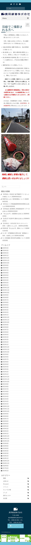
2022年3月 (5, 369)
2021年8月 (5, 386)
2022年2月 (5, 371)
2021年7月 (5, 389)
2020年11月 (5, 408)
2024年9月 (5, 295)
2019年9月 (5, 443)
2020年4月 (5, 426)
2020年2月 (5, 431)
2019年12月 (5, 436)
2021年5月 (5, 394)
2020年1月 (5, 433)
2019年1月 (5, 458)
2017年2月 (5, 468)
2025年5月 (5, 275)
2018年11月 (5, 463)
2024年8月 (5, 297)
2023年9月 (5, 324)
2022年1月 (5, 374)
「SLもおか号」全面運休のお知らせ (12, 213)
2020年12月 (5, 406)
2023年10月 (5, 322)
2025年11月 (5, 260)
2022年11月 (5, 349)
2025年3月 (5, 280)
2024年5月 (5, 305)
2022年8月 (5, 357)
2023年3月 (5, 339)
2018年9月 (5, 465)
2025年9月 (5, 265)
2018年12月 (5, 460)
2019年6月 (5, 448)
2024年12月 (5, 287)
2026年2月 (5, 253)
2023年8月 (5, 327)
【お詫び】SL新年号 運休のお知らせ (13, 218)
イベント (5, 487)
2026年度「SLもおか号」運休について (13, 228)
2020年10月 (5, 411)
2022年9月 (5, 354)
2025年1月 (5, 285)
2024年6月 (5, 302)
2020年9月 (5, 413)
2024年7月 (5, 300)
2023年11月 (5, 319)
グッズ (5, 492)
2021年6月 (5, 391)
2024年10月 (5, 292)
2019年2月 (5, 455)
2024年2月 (5, 312)
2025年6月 (5, 272)
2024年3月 (5, 310)
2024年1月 (5, 314)
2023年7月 (5, 329)
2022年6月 (5, 361)
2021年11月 (5, 379)
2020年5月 (5, 423)
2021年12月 (5, 376)
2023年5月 (5, 334)
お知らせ (5, 481)
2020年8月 (5, 416)
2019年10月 (5, 441)
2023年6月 (5, 332)
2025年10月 (5, 263)
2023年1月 (5, 344)
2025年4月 (5, 277)
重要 (4, 478)
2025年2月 (5, 282)
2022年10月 (5, 352)
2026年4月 (5, 248)
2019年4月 (5, 451)
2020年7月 (5, 418)
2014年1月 (5, 470)
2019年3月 (5, 453)
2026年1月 (5, 255)
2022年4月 (5, 366)
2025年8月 (5, 267)
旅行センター (7, 495)
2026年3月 (5, 250)
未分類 (5, 498)
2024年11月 (5, 290)
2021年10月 (5, 381)
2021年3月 (5, 399)
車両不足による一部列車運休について (13, 199)
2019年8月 (5, 446)
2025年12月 (5, 258)
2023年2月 (5, 342)
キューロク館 (7, 489)
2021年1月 (5, 404)
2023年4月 (5, 337)
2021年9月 (5, 384)
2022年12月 (5, 347)
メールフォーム (15, 526)
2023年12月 (5, 317)
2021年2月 (5, 401)
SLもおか (6, 484)
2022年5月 (5, 364)
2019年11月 (5, 438)
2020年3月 (5, 428)
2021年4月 (5, 396)
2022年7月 (5, 359)
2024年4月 (5, 307)
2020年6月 (5, 421)
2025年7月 (5, 270)
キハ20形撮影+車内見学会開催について (13, 238)
